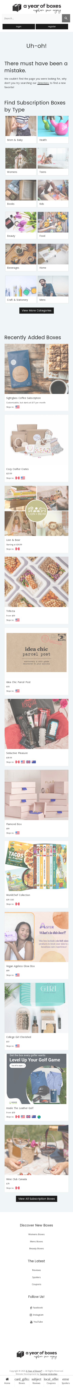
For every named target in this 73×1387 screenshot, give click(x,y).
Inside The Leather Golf (19, 1108)
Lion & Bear (13, 540)
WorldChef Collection (18, 895)
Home (7, 1381)
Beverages (13, 267)
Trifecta (10, 611)
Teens (42, 172)
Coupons (51, 1381)
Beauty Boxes (36, 1248)
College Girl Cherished (18, 1037)
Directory (43, 83)
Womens (12, 172)
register (52, 26)
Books (10, 203)
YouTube (36, 1321)
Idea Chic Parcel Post (18, 682)
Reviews (36, 1381)
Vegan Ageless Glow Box (20, 966)
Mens (42, 299)
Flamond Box (14, 824)
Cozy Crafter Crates (17, 469)
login (18, 26)
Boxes (22, 1381)
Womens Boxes (36, 1234)
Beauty (11, 235)
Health (43, 139)
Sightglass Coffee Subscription (23, 398)
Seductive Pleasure (17, 753)
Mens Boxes (36, 1241)
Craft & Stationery (17, 299)
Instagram (36, 1314)
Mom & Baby (15, 139)
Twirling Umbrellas (48, 1374)
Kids (41, 203)
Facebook (36, 1307)
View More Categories (36, 310)
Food (42, 235)
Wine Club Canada (16, 1179)
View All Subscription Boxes (36, 1199)
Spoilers (65, 1381)
